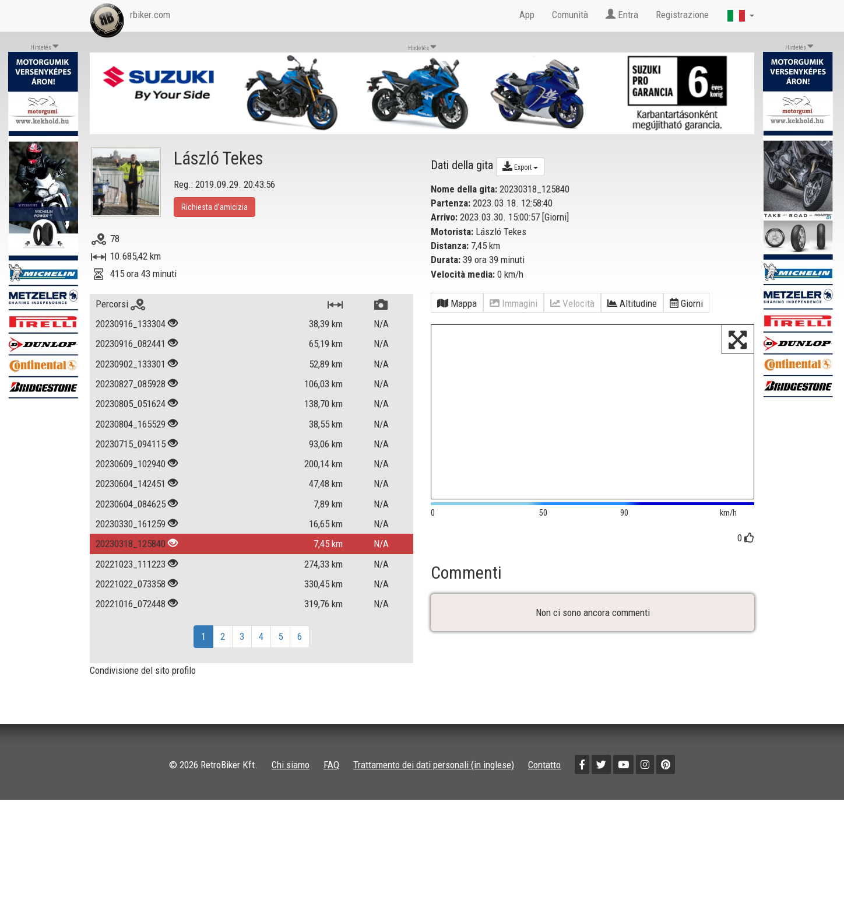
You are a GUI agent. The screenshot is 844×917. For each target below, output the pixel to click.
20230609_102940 (131, 464)
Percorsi (120, 304)
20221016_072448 (131, 604)
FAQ (331, 777)
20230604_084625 (131, 504)
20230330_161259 (131, 524)
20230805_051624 (131, 404)
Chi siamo (291, 777)
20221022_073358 (131, 584)
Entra (622, 14)
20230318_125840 (131, 544)
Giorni (555, 217)
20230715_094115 (131, 444)
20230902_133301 (131, 364)
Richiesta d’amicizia (214, 207)
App (526, 14)
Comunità (570, 14)
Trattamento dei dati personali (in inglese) (433, 777)
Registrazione (682, 14)
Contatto (544, 777)
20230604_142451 (131, 483)
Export (520, 166)
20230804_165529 (131, 424)
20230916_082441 (131, 343)
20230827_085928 (131, 384)
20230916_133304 (131, 324)
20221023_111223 (131, 564)
